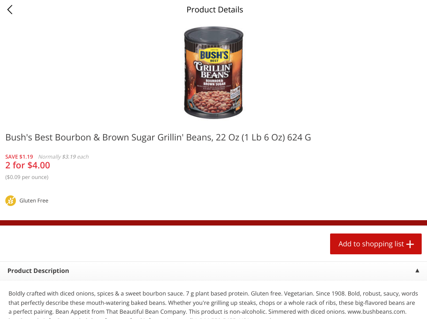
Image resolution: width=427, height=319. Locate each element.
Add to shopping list (371, 244)
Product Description (38, 271)
